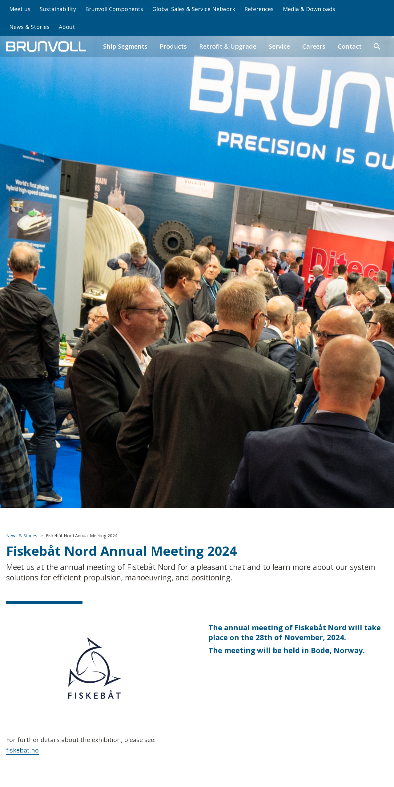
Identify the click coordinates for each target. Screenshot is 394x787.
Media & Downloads (309, 9)
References (259, 9)
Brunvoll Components (114, 9)
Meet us (19, 9)
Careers (313, 46)
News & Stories (29, 26)
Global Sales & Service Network (193, 9)
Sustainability (58, 9)
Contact (350, 46)
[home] (46, 46)
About (67, 26)
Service (279, 46)
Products (173, 46)
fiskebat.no (22, 750)
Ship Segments (125, 46)
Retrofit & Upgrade (227, 46)
